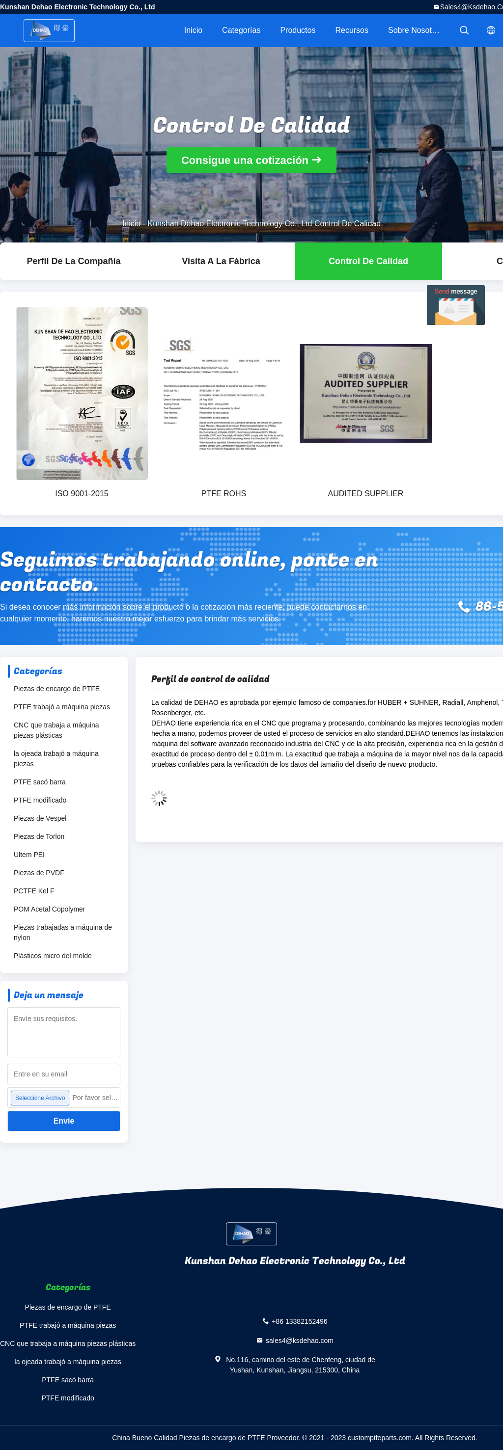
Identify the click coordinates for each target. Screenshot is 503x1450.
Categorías (241, 30)
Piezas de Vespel (40, 818)
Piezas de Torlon (39, 836)
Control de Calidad (368, 261)
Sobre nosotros (415, 30)
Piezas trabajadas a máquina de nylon (63, 932)
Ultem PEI (29, 855)
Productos (297, 30)
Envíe (64, 1121)
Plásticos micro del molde (53, 956)
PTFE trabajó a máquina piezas (62, 707)
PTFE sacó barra (40, 782)
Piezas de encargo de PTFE (57, 689)
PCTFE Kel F (34, 891)
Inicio (193, 30)
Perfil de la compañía (73, 261)
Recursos (351, 30)
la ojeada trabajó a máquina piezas (56, 759)
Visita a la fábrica (221, 261)
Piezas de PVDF (39, 873)
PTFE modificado (40, 800)
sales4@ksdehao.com (300, 1340)
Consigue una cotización (244, 160)
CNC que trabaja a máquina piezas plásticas (56, 730)
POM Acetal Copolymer (49, 909)
